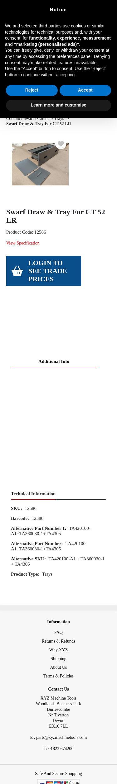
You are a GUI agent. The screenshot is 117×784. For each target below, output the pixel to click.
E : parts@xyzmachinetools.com (58, 689)
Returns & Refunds (58, 593)
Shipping (58, 611)
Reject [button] (31, 90)
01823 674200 (59, 701)
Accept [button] (85, 90)
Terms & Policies (58, 628)
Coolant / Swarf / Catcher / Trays (35, 118)
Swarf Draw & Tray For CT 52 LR (38, 123)
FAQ (58, 584)
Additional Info (53, 313)
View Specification (23, 243)
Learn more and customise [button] (58, 104)
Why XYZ (58, 602)
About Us (58, 619)
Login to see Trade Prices (47, 271)
